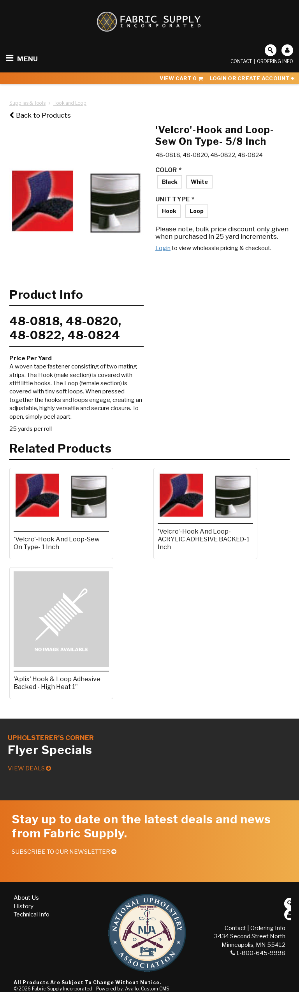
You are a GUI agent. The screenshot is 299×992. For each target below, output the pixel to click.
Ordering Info (275, 61)
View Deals (29, 768)
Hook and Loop (69, 103)
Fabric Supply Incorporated (62, 989)
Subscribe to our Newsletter (64, 851)
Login (163, 248)
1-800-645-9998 (257, 953)
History (23, 906)
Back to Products (40, 115)
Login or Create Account (252, 78)
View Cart (181, 78)
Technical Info (31, 914)
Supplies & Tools (27, 103)
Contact (241, 61)
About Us (26, 897)
